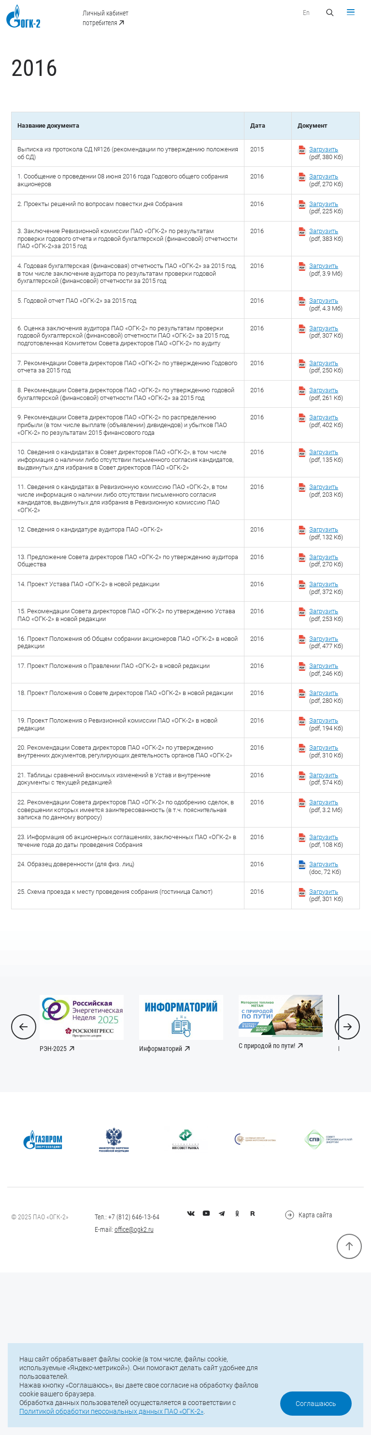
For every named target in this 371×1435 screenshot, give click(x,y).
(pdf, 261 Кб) (321, 449)
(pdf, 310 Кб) (321, 864)
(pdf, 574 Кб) (321, 902)
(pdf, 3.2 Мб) (321, 931)
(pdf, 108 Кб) (321, 970)
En (302, 12)
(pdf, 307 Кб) (321, 372)
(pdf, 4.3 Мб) (321, 343)
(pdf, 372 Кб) (321, 687)
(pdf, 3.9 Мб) (321, 296)
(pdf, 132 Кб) (321, 628)
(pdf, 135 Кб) (321, 534)
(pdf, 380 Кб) (321, 169)
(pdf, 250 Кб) (321, 419)
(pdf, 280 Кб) (321, 805)
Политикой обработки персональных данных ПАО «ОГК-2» (111, 1411)
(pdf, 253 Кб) (321, 716)
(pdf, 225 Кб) (321, 228)
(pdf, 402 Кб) (321, 487)
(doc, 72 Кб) (320, 999)
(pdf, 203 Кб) (321, 581)
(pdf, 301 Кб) (321, 1029)
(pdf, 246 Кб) (321, 775)
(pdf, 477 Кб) (321, 746)
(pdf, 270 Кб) (321, 199)
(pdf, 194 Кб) (321, 834)
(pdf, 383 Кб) (321, 258)
